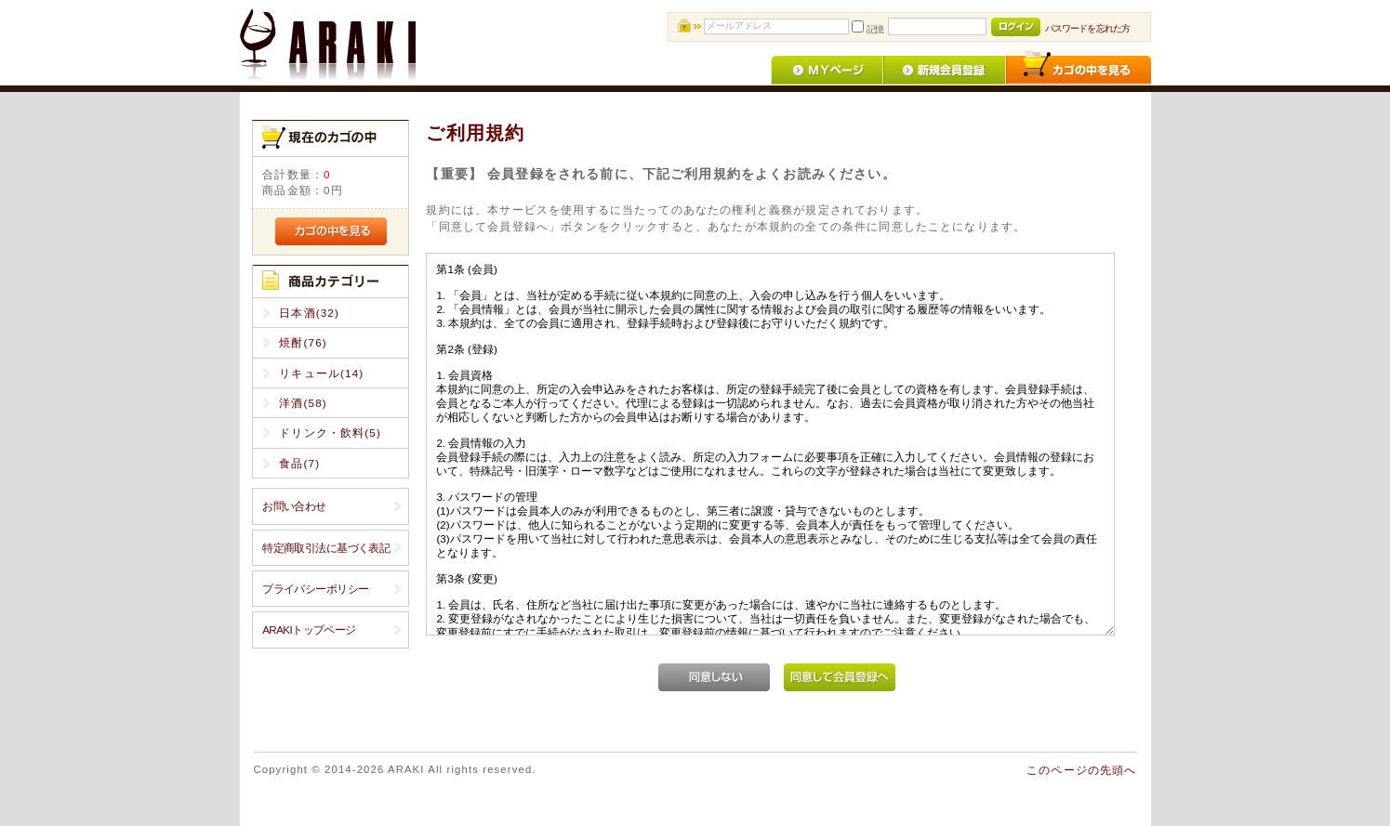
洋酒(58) (303, 403)
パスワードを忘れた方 (1087, 28)
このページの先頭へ (1081, 770)
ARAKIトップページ (308, 629)
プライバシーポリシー (315, 589)
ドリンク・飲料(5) (330, 432)
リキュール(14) (321, 373)
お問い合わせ (294, 506)
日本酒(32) (309, 313)
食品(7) (299, 463)
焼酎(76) (303, 342)
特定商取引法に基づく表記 (326, 548)
